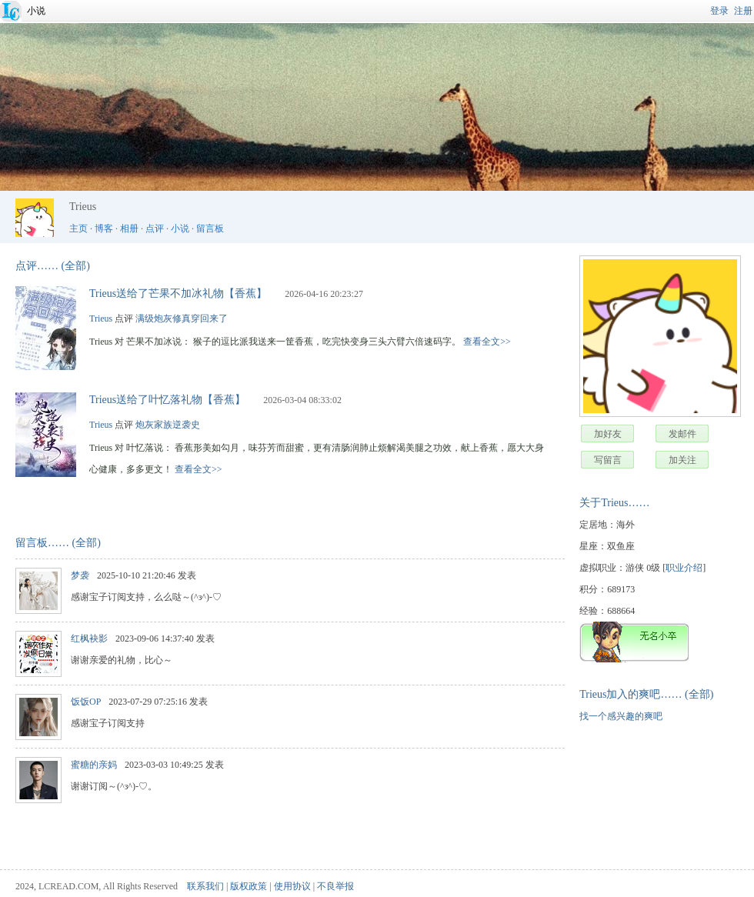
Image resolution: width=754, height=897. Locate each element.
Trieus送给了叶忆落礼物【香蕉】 (167, 399)
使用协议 (292, 886)
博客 (104, 228)
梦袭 (80, 575)
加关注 (682, 460)
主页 (78, 228)
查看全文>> (487, 341)
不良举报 (335, 886)
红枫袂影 (89, 638)
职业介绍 (684, 567)
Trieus (100, 318)
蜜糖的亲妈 (94, 764)
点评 (154, 228)
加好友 (608, 433)
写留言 (608, 460)
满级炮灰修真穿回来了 (181, 318)
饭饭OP (86, 701)
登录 (719, 10)
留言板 (210, 228)
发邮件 (682, 433)
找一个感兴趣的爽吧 (620, 716)
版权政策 (248, 886)
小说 (36, 10)
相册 (129, 228)
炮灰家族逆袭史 (167, 424)
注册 (743, 10)
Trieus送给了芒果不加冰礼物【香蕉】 (178, 293)
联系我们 (205, 886)
